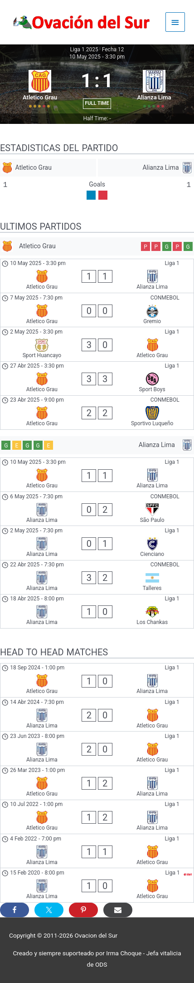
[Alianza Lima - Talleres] (97, 577)
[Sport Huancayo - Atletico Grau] (97, 344)
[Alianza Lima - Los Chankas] (97, 611)
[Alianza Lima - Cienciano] (97, 543)
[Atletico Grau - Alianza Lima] (97, 276)
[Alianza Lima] (146, 168)
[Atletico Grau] (48, 168)
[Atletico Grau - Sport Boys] (97, 378)
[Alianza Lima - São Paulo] (97, 509)
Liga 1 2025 (84, 49)
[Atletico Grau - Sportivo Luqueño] (97, 412)
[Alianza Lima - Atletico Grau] (97, 714)
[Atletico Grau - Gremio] (97, 310)
